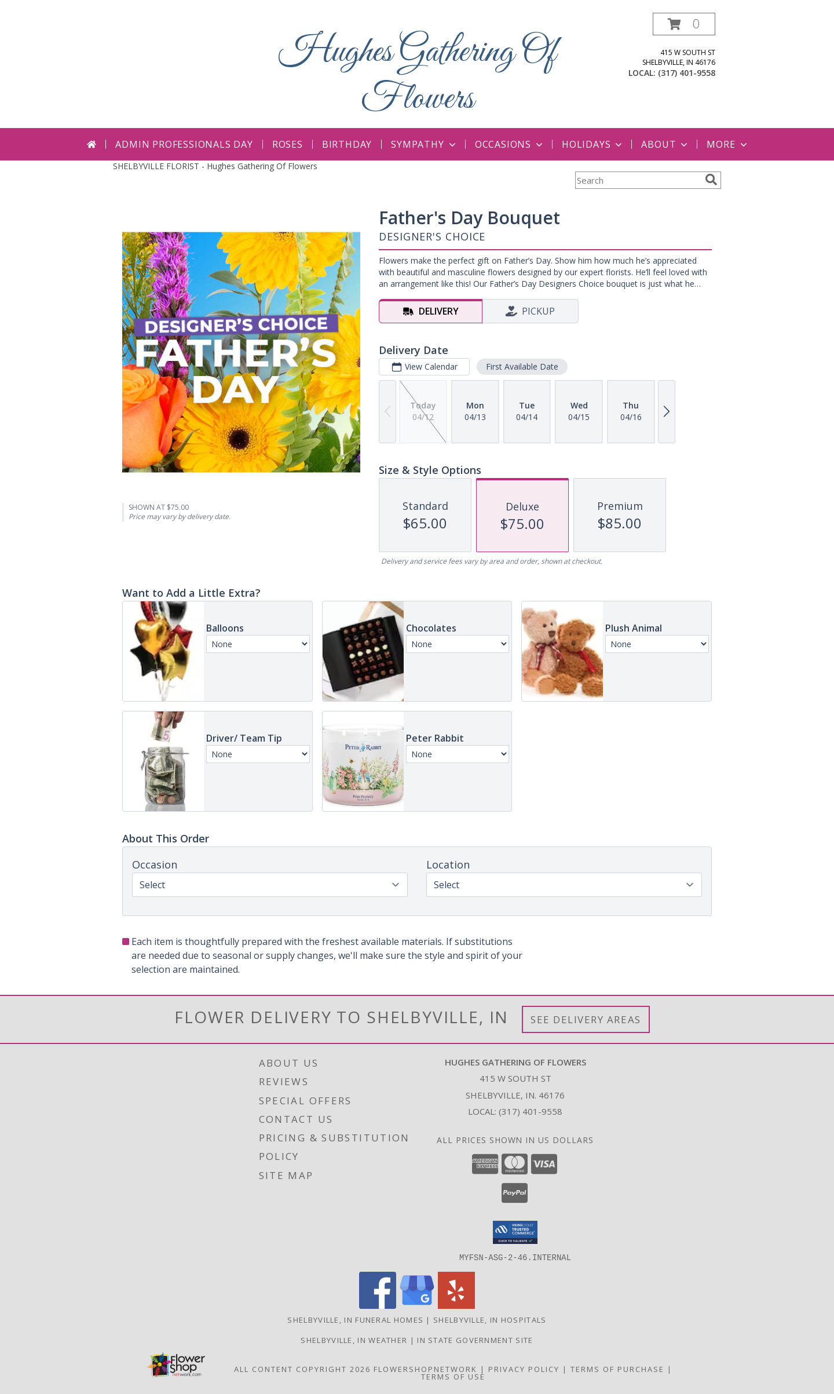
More (728, 144)
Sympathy (424, 144)
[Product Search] (638, 180)
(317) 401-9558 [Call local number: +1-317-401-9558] (686, 72)
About (665, 144)
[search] (711, 179)
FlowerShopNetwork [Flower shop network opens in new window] (425, 1368)
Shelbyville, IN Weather (354, 1339)
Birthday (347, 144)
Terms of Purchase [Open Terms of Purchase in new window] (617, 1368)
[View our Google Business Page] (417, 1305)
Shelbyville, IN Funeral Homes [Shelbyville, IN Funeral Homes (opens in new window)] (355, 1319)
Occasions (510, 144)
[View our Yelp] (456, 1305)
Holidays (593, 144)
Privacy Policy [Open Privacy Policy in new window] (523, 1368)
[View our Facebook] (377, 1305)
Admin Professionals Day (184, 144)
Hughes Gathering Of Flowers (417, 76)
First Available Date (522, 366)
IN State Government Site (475, 1339)
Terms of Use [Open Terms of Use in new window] (453, 1376)
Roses (287, 144)
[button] (684, 24)
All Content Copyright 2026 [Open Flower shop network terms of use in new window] (302, 1368)
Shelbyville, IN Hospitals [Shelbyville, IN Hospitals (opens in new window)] (490, 1319)
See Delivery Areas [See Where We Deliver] (586, 1019)
